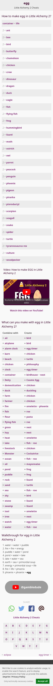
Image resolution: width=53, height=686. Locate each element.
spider (9, 232)
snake (9, 225)
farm (7, 395)
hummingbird (14, 127)
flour (7, 416)
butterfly (11, 51)
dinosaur (11, 79)
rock (7, 479)
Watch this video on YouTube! (26, 310)
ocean (8, 458)
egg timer (31, 348)
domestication (13, 385)
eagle (9, 99)
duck (9, 93)
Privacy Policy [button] (18, 676)
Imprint (6, 676)
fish (8, 106)
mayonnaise (33, 464)
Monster (9, 453)
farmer (8, 401)
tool (7, 511)
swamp (9, 506)
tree (7, 516)
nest (42, 374)
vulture (10, 252)
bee (8, 37)
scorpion (11, 211)
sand (7, 485)
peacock (11, 169)
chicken (10, 65)
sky (6, 495)
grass (8, 427)
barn (7, 353)
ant (8, 30)
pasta (29, 416)
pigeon (10, 190)
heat (7, 437)
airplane (9, 343)
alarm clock (11, 348)
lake (7, 443)
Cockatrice (32, 453)
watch (8, 521)
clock (7, 369)
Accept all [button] (43, 681)
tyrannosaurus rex (16, 245)
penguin (11, 176)
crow (9, 72)
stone (8, 500)
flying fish (12, 113)
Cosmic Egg (32, 380)
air (6, 338)
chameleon (12, 58)
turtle (9, 239)
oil (6, 464)
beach (8, 359)
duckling (31, 390)
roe (28, 411)
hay (7, 432)
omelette (31, 406)
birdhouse (32, 374)
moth (9, 141)
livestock (10, 448)
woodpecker (13, 259)
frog (8, 120)
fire (6, 406)
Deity (8, 380)
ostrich (10, 148)
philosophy (32, 364)
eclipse (7, 654)
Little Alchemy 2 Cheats (26, 7)
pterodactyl (12, 204)
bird (8, 44)
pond (7, 469)
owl (8, 155)
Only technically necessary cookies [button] (18, 681)
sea (6, 490)
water (8, 527)
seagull (10, 218)
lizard (9, 134)
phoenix (11, 183)
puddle (8, 474)
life (18, 23)
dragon (10, 86)
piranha (10, 197)
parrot (10, 162)
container (8, 23)
